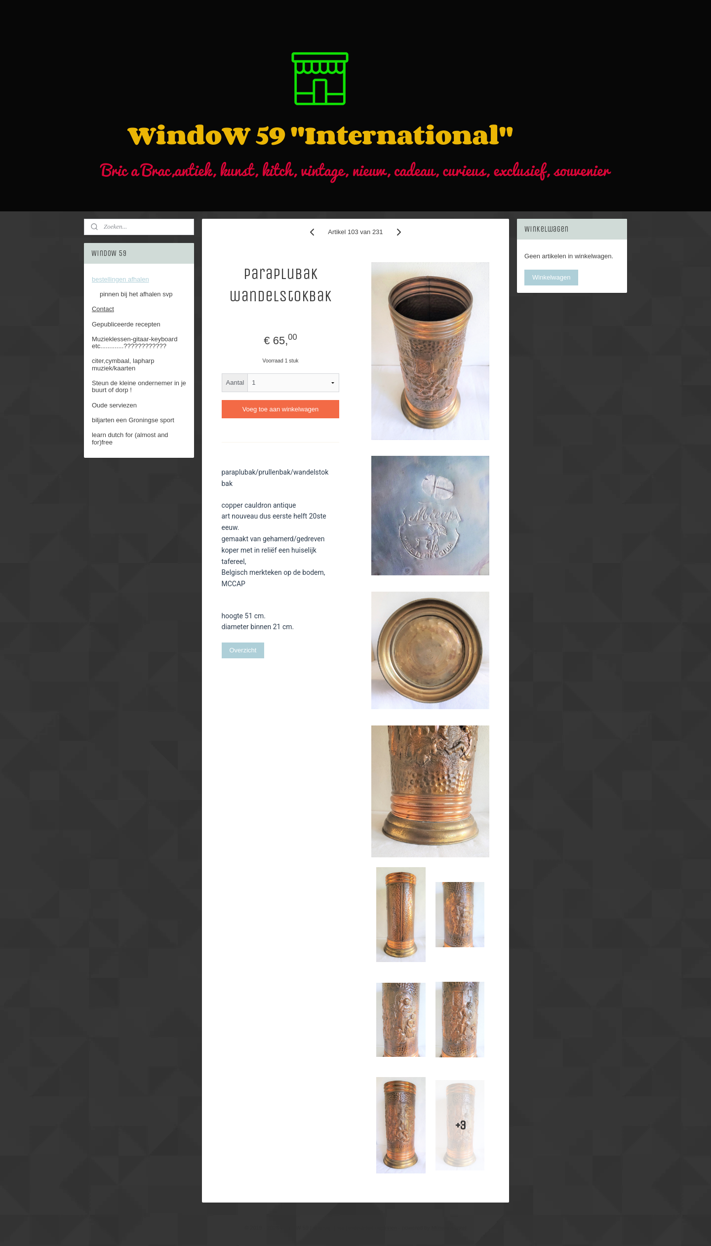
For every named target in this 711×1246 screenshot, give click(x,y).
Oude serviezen (114, 405)
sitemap (322, 1228)
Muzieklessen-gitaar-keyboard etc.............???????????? (134, 342)
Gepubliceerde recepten (126, 324)
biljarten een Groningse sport (133, 420)
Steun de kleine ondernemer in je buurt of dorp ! (139, 386)
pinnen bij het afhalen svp (136, 294)
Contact (103, 309)
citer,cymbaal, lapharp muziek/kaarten (123, 364)
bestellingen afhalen (120, 279)
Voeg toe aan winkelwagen (280, 409)
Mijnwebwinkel (449, 1228)
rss (340, 1228)
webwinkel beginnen (372, 1228)
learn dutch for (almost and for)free (130, 438)
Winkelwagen (551, 277)
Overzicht (243, 650)
